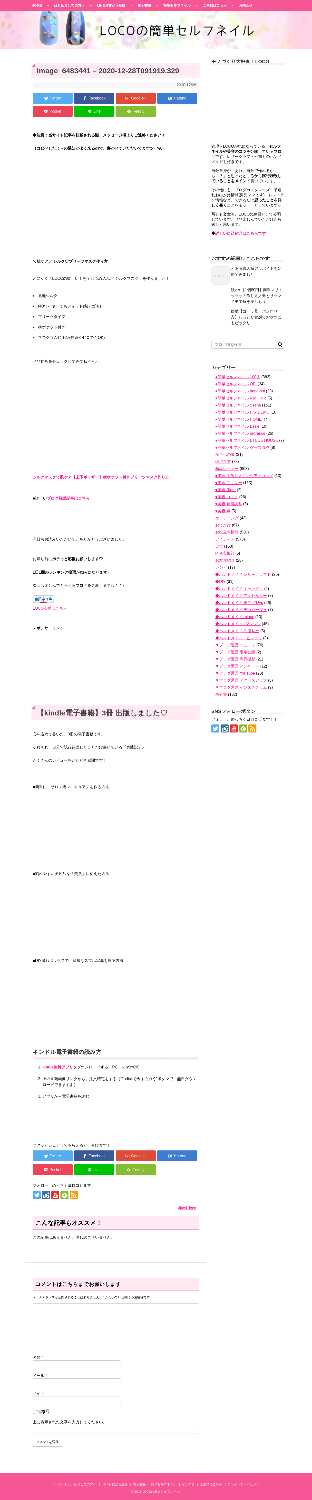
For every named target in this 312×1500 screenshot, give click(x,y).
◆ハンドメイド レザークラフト (243, 574)
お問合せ (246, 5)
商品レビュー (227, 469)
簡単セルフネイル (177, 5)
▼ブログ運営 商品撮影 (235, 659)
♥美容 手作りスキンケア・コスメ (244, 476)
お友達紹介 (225, 560)
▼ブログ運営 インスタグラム (241, 687)
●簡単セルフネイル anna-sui (240, 391)
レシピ (221, 567)
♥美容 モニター (228, 483)
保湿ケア (223, 462)
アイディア (225, 539)
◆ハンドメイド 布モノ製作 (239, 603)
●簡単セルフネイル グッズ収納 (242, 447)
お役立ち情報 (227, 532)
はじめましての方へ (69, 5)
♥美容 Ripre (225, 490)
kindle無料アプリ (57, 1067)
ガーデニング (227, 518)
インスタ (188, 1484)
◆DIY (220, 581)
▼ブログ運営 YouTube (235, 673)
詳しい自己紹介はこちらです (240, 233)
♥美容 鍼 (222, 511)
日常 (219, 546)
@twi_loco (187, 1208)
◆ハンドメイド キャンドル (239, 589)
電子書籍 (144, 5)
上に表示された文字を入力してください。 (70, 1422)
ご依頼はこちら (215, 5)
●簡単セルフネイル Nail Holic (240, 398)
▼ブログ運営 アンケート (237, 666)
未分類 (221, 694)
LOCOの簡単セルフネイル (161, 1491)
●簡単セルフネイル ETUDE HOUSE (246, 440)
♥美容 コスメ (226, 497)
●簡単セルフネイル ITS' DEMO (242, 412)
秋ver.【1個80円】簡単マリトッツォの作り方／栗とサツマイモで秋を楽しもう (257, 296)
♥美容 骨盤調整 (228, 504)
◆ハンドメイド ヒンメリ (238, 638)
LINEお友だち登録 (111, 5)
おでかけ (223, 525)
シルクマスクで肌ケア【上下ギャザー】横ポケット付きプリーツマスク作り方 (101, 477)
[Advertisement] (116, 665)
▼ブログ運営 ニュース (235, 645)
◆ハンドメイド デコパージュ (241, 610)
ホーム (57, 1484)
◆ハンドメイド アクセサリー (241, 596)
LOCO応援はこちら (50, 608)
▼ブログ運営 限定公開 (235, 652)
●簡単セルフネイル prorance (240, 433)
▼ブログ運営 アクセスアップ (241, 680)
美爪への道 (225, 454)
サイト (38, 1393)
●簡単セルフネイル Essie (237, 426)
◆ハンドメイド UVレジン (238, 624)
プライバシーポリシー (243, 1484)
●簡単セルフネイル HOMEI (239, 419)
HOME (37, 5)
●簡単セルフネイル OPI (236, 384)
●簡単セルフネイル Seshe (238, 405)
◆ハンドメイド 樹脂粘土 (237, 631)
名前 (38, 1357)
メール (40, 1375)
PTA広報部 (224, 553)
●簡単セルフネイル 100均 (237, 377)
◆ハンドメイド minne (234, 617)
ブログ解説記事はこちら (68, 498)
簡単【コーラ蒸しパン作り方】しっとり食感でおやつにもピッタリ (256, 317)
